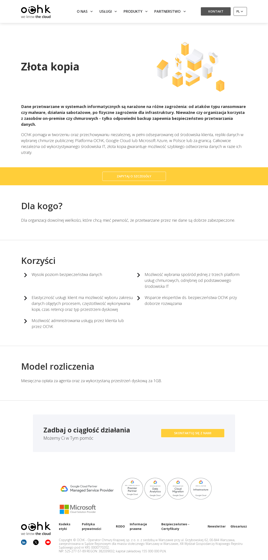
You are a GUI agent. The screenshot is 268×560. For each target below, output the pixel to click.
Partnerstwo (170, 11)
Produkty (136, 11)
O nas (85, 11)
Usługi (108, 11)
